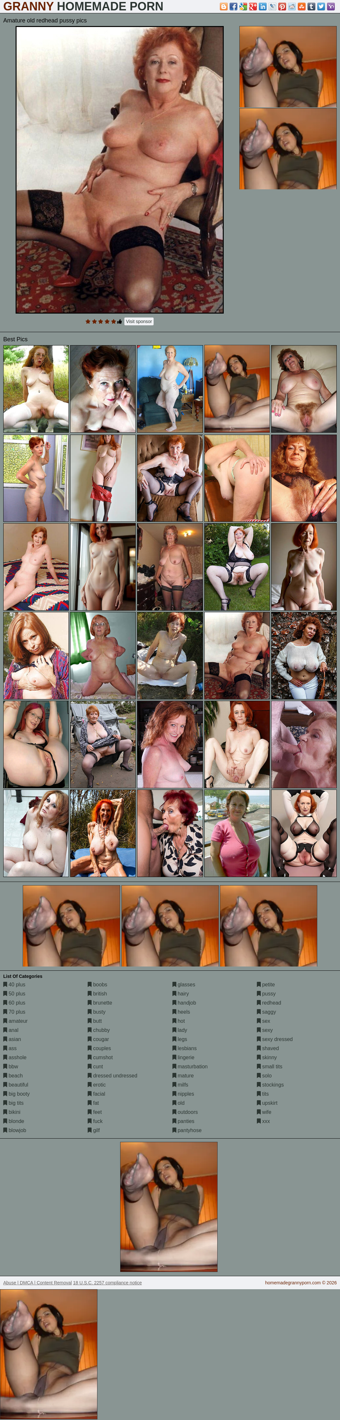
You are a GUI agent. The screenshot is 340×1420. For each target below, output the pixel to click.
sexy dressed (275, 1039)
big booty (16, 1094)
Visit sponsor (139, 321)
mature (183, 1075)
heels (181, 1012)
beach (13, 1075)
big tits (13, 1103)
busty (97, 1012)
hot (178, 1021)
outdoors (185, 1112)
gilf (94, 1130)
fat (93, 1103)
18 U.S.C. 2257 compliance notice (107, 1282)
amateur (15, 1021)
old (178, 1103)
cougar (98, 1039)
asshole (15, 1057)
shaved (268, 1048)
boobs (97, 984)
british (97, 993)
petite (266, 984)
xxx (263, 1121)
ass (10, 1048)
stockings (270, 1085)
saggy (266, 1012)
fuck (95, 1121)
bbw (10, 1066)
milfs (180, 1085)
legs (179, 1039)
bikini (11, 1112)
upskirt (267, 1103)
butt (95, 1021)
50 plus (14, 993)
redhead (269, 1003)
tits (263, 1094)
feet (95, 1112)
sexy (265, 1030)
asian (12, 1039)
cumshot (100, 1057)
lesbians (184, 1048)
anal (11, 1030)
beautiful (15, 1085)
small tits (270, 1066)
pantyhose (187, 1130)
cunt (95, 1066)
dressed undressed (112, 1075)
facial (96, 1094)
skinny (267, 1057)
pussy (266, 993)
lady (179, 1030)
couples (99, 1048)
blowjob (14, 1130)
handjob (184, 1003)
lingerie (183, 1057)
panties (183, 1121)
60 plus (14, 1003)
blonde (13, 1121)
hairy (180, 993)
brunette (100, 1003)
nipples (183, 1094)
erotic (97, 1085)
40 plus (14, 984)
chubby (99, 1030)
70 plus (14, 1012)
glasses (183, 984)
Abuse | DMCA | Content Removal (37, 1282)
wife (264, 1112)
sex (263, 1021)
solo (264, 1075)
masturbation (190, 1066)
